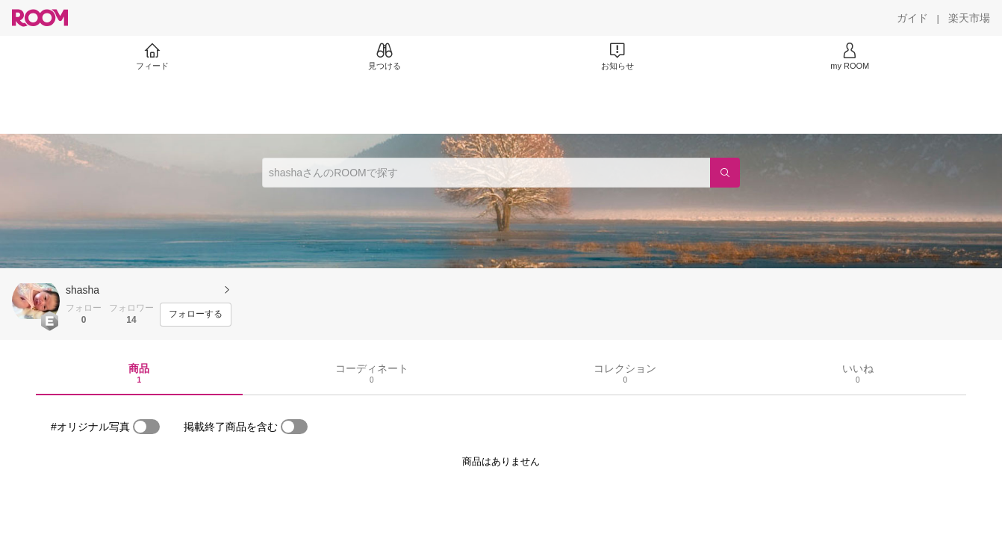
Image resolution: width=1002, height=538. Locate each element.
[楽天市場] (969, 18)
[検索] (725, 173)
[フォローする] (195, 315)
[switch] (146, 426)
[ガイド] (912, 18)
